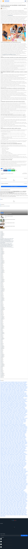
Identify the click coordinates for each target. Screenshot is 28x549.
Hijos (17, 448)
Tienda (10, 507)
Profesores (9, 489)
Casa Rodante (23, 408)
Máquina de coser (23, 465)
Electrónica (17, 431)
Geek (13, 443)
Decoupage (12, 424)
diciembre (2, 251)
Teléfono (14, 506)
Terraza (4, 507)
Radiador (22, 490)
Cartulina (20, 408)
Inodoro (12, 453)
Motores (23, 471)
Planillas (21, 484)
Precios (11, 488)
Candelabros (16, 406)
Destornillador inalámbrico (23, 425)
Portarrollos (2, 488)
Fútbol (17, 442)
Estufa (12, 436)
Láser (3, 459)
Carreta (18, 407)
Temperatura (21, 506)
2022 (1, 269)
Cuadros (25, 420)
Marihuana (9, 466)
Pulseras (15, 490)
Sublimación (24, 502)
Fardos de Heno (21, 437)
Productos (2, 489)
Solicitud (7, 502)
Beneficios (6, 168)
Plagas (18, 484)
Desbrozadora (20, 424)
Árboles (25, 389)
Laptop (1, 459)
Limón (6, 461)
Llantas (16, 461)
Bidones (26, 396)
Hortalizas (21, 449)
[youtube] (14, 520)
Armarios (9, 390)
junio (1, 255)
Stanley (18, 502)
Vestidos (7, 513)
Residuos (2, 495)
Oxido (9, 477)
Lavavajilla (5, 460)
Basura (24, 395)
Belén (4, 396)
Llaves (22, 461)
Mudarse (7, 472)
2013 (1, 345)
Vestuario (10, 513)
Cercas (1, 412)
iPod (12, 455)
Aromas (14, 390)
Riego (4, 496)
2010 (1, 372)
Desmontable (14, 425)
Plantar (26, 484)
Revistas (1, 496)
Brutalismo (13, 401)
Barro (18, 395)
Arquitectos (21, 390)
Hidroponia (10, 448)
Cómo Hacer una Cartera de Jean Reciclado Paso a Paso (7, 240)
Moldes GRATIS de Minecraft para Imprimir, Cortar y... (6, 245)
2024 (1, 250)
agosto (2, 235)
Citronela (22, 413)
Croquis (19, 420)
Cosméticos (17, 419)
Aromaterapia (17, 390)
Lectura (11, 460)
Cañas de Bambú (2, 407)
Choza (11, 413)
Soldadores (2, 502)
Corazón (23, 418)
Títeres (24, 507)
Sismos (3, 501)
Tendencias (25, 506)
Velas (7, 512)
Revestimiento (22, 495)
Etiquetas (15, 436)
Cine (16, 413)
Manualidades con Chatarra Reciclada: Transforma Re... (6, 239)
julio (1, 236)
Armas (12, 390)
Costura (1, 420)
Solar (26, 501)
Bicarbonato (16, 396)
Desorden (18, 425)
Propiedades (16, 489)
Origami (1, 477)
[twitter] (13, 520)
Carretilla (2, 408)
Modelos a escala (2, 471)
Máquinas (2, 466)
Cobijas (13, 414)
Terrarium (2, 507)
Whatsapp (13, 170)
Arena (1, 390)
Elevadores (20, 431)
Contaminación (13, 418)
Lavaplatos (24, 459)
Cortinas (9, 419)
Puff (9, 490)
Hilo (19, 448)
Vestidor (4, 513)
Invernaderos (2, 455)
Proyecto (23, 489)
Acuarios (8, 383)
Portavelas (5, 488)
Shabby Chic (11, 500)
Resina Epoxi (5, 495)
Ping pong (17, 483)
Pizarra (13, 484)
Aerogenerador (2, 384)
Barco (7, 395)
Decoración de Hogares (3, 424)
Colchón (26, 414)
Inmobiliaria (5, 453)
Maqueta (16, 465)
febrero (2, 249)
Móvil (1, 472)
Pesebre (7, 483)
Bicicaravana (19, 396)
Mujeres (12, 472)
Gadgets (20, 442)
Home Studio (12, 449)
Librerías (23, 460)
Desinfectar (10, 425)
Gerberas (16, 443)
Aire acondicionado (25, 384)
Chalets (22, 412)
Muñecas (15, 472)
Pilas (12, 483)
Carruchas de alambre (8, 408)
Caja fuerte (12, 402)
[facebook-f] (12, 520)
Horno (18, 449)
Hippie (1, 449)
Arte (3, 168)
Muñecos (23, 472)
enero (1, 259)
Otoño (7, 477)
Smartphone (18, 501)
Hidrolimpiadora (2, 448)
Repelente (17, 494)
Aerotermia (14, 384)
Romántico (16, 496)
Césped (20, 412)
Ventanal (18, 512)
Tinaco (17, 507)
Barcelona (4, 395)
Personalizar (2, 483)
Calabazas (20, 402)
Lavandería (20, 459)
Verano (23, 512)
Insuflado (8, 454)
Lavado (11, 459)
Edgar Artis (14, 430)
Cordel (1, 419)
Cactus (4, 402)
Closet (8, 414)
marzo (2, 248)
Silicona (17, 500)
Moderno (6, 471)
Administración (17, 383)
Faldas (12, 437)
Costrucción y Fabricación (22, 419)
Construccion (2, 418)
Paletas (1, 478)
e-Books (1, 430)
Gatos (8, 443)
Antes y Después (2, 389)
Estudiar (7, 436)
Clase (1, 414)
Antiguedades (6, 389)
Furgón (15, 442)
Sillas (23, 500)
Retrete (16, 495)
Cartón (17, 408)
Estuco (4, 436)
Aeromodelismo (10, 384)
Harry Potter (5, 447)
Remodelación (7, 494)
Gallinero (23, 442)
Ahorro (21, 384)
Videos (17, 513)
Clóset (10, 414)
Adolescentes (21, 383)
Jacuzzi (19, 455)
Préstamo (18, 488)
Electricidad (4, 431)
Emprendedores (24, 431)
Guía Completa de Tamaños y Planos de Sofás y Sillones (7, 238)
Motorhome (26, 471)
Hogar (9, 449)
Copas (20, 418)
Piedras (10, 483)
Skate (9, 501)
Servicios (4, 500)
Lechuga (8, 460)
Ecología (8, 430)
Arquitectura (25, 390)
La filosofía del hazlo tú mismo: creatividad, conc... (6, 244)
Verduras (1, 513)
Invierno (8, 455)
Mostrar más (25, 178)
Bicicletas (23, 396)
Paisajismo (20, 477)
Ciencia (14, 413)
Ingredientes (2, 453)
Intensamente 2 (17, 454)
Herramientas (16, 447)
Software (24, 501)
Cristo (13, 420)
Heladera (14, 447)
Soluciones (10, 502)
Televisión (18, 506)
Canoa (25, 406)
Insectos (15, 453)
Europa (18, 436)
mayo (1, 256)
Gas (3, 443)
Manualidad (9, 465)
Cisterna (19, 413)
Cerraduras (4, 412)
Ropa (19, 496)
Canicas (20, 406)
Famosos (18, 437)
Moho (11, 471)
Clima (3, 414)
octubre (2, 234)
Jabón (16, 455)
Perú (4, 483)
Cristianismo (10, 420)
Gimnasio (23, 443)
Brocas (10, 401)
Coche (15, 414)
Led (13, 460)
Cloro (5, 414)
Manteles (2, 465)
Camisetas (8, 406)
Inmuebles (9, 453)
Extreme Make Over (3, 437)
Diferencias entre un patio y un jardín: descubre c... (6, 246)
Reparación (14, 494)
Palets (4, 478)
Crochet (16, 420)
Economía (11, 430)
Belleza (6, 396)
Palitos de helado (10, 478)
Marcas (6, 466)
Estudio (10, 436)
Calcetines (23, 402)
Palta (16, 478)
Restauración (8, 495)
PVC (17, 490)
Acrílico (1, 383)
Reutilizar (19, 495)
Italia (14, 455)
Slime (12, 501)
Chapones (25, 412)
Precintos (9, 488)
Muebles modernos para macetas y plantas (10, 219)
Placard (16, 484)
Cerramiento (13, 412)
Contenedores (17, 418)
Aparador (10, 389)
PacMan (14, 477)
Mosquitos (20, 471)
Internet (23, 454)
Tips (19, 507)
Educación (20, 430)
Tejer (9, 506)
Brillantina (8, 401)
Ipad (10, 455)
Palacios (25, 477)
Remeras (4, 494)
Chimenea (7, 413)
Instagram (21, 453)
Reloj (1, 494)
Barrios (16, 395)
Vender (10, 512)
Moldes (14, 471)
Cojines (20, 414)
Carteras (15, 408)
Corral (6, 419)
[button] (27, 1)
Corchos (26, 418)
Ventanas (21, 512)
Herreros (20, 447)
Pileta (14, 483)
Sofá (21, 501)
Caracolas (9, 407)
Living (14, 461)
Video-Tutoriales (14, 513)
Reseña (26, 494)
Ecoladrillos (4, 430)
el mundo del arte (10, 15)
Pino (19, 483)
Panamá (19, 478)
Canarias (13, 406)
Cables (1, 402)
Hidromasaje (6, 448)
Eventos (20, 436)
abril (1, 266)
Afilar (16, 384)
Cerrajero (10, 412)
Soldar (5, 502)
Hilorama (22, 448)
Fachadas (10, 437)
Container (9, 418)
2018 (1, 306)
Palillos (6, 478)
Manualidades (9, 168)
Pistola (11, 484)
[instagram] (15, 520)
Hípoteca (25, 448)
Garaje (1, 443)
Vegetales (2, 512)
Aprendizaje (21, 389)
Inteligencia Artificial (12, 454)
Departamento (16, 424)
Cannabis (23, 406)
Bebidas (1, 396)
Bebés (26, 395)
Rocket (11, 496)
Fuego (8, 442)
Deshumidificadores (6, 425)
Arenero (4, 390)
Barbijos (1, 395)
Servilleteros (7, 500)
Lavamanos (17, 459)
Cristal (7, 420)
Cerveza (17, 412)
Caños (6, 407)
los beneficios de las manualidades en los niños (9, 54)
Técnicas (2, 506)
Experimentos (23, 436)
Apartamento (13, 389)
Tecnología (5, 506)
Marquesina (18, 466)
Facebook (6, 170)
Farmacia (25, 437)
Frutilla (5, 442)
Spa (15, 502)
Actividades (4, 383)
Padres (17, 477)
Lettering (20, 460)
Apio (16, 389)
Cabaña (23, 401)
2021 (1, 278)
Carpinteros (15, 407)
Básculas (21, 395)
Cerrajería (7, 412)
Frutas (3, 442)
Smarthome (14, 501)
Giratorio (26, 443)
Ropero (25, 496)
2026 (1, 231)
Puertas (7, 490)
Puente (5, 490)
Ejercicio (1, 431)
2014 (1, 337)
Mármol (15, 466)
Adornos (25, 383)
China (9, 413)
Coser (14, 419)
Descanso (24, 424)
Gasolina (6, 443)
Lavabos (8, 459)
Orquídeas (4, 477)
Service (1, 500)
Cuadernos (22, 420)
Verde (25, 512)
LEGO (15, 460)
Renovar (11, 494)
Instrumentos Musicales (3, 454)
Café (9, 402)
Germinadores (19, 443)
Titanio (22, 507)
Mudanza (4, 472)
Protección (20, 489)
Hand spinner (2, 447)
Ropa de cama (22, 496)
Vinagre (22, 513)
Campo (10, 406)
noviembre (2, 233)
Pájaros (22, 477)
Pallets (14, 478)
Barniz (9, 395)
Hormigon (16, 449)
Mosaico (17, 471)
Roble (9, 496)
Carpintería (12, 407)
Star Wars (21, 502)
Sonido (13, 502)
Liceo (1, 461)
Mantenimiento (5, 465)
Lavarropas (2, 460)
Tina (15, 507)
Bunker (16, 401)
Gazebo (11, 443)
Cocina (18, 414)
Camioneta (4, 406)
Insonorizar (18, 453)
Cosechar (12, 419)
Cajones (17, 402)
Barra (11, 395)
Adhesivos (13, 383)
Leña (17, 460)
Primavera (21, 488)
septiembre (2, 253)
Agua (18, 384)
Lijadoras (4, 461)
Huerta (24, 449)
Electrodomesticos (12, 431)
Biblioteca (13, 396)
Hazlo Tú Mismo (10, 447)
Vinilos (25, 513)
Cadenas (7, 402)
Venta (12, 512)
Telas (11, 506)
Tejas (7, 506)
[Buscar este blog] (10, 535)
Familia (15, 437)
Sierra (14, 500)
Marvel (23, 466)
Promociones (12, 489)
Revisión (26, 495)
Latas (6, 459)
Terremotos (7, 507)
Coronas (4, 419)
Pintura (24, 483)
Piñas (1, 484)
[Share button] (16, 170)
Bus (18, 401)
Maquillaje (19, 465)
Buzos (20, 401)
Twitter (10, 170)
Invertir (5, 455)
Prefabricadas (14, 488)
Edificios (17, 430)
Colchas (23, 414)
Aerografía (6, 384)
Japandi (21, 455)
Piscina (6, 484)
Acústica (10, 383)
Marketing (12, 466)
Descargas (2, 425)
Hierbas (13, 448)
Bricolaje (5, 401)
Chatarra (1, 413)
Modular (9, 471)
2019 (1, 297)
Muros (25, 472)
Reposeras (23, 494)
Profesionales (5, 489)
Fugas (12, 442)
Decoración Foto (8, 424)
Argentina (7, 390)
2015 (1, 331)
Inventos (26, 454)
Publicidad (2, 490)
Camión (1, 406)
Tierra (13, 507)
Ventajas (13, 168)
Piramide (4, 484)
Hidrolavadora (23, 447)
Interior (20, 454)
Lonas (24, 461)
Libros (25, 460)
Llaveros (19, 461)
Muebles (9, 472)
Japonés (24, 455)
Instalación (24, 453)
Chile (4, 413)
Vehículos (5, 512)
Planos (23, 484)
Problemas (24, 488)
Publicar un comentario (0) (14, 186)
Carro (4, 408)
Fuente (10, 442)
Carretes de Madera (22, 407)
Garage (26, 442)
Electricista (8, 431)
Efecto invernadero (24, 430)
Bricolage (2, 401)
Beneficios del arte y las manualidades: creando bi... (6, 243)
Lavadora (14, 459)
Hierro (15, 448)
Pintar (21, 483)
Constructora (5, 418)
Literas (11, 461)
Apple (18, 389)
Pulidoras (12, 490)
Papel (21, 478)
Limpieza (9, 461)
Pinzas (26, 483)
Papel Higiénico (24, 478)
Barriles (14, 395)
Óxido (11, 477)
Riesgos (6, 496)
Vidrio (20, 513)
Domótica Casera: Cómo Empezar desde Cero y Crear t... (7, 241)
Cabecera (26, 401)
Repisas (20, 494)
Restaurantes (12, 495)
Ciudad (24, 413)
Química (19, 490)
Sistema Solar (6, 501)
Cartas (12, 408)
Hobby (6, 449)
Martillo (21, 466)
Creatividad (4, 420)
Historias (4, 449)
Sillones (26, 500)
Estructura (2, 436)
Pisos (8, 484)
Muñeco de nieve (19, 472)
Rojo (13, 496)
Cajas (14, 402)
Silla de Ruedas (20, 500)
